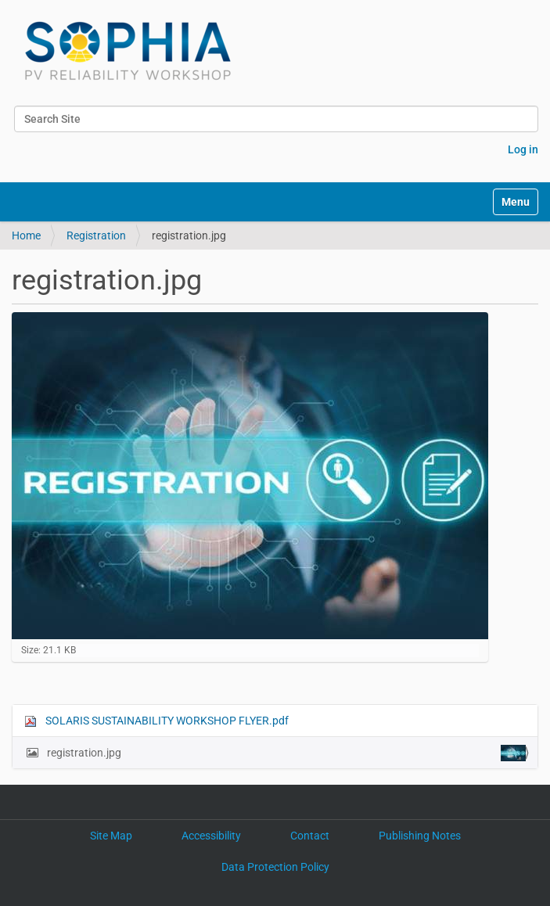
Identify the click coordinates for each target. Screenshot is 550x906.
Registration (96, 235)
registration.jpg (285, 753)
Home (26, 235)
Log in (523, 149)
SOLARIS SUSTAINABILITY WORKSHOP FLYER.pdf (156, 721)
